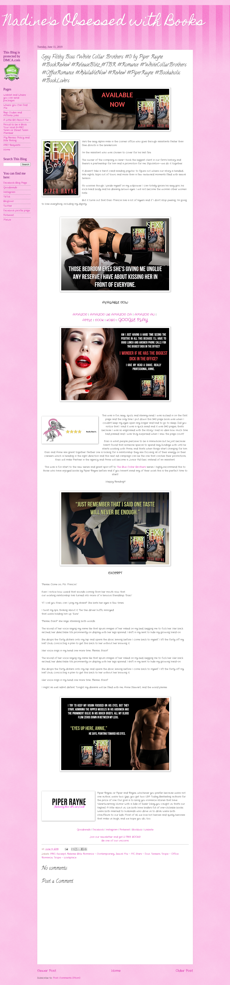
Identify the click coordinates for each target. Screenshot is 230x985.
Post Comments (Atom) (66, 978)
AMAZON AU (145, 314)
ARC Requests (11, 145)
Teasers (155, 854)
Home (116, 970)
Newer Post (46, 970)
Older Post (184, 970)
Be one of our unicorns (115, 840)
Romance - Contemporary (98, 854)
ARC (52, 854)
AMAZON (80, 314)
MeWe (7, 219)
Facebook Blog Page (15, 182)
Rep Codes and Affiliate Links (12, 114)
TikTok (6, 196)
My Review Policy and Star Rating (16, 139)
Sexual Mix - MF (125, 854)
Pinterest (125, 829)
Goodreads (84, 829)
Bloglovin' (8, 201)
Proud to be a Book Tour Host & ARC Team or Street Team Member (15, 129)
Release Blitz (74, 854)
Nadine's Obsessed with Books (104, 22)
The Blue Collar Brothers (131, 467)
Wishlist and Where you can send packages (14, 97)
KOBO (111, 320)
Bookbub (137, 829)
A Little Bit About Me (15, 120)
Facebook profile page (16, 210)
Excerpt (61, 854)
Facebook (98, 829)
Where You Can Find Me (15, 107)
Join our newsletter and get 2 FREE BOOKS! (115, 837)
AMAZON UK (100, 314)
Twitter (7, 205)
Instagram (112, 829)
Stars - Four (143, 854)
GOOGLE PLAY (133, 320)
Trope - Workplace (65, 857)
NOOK (99, 320)
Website (148, 829)
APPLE (87, 320)
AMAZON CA (121, 314)
